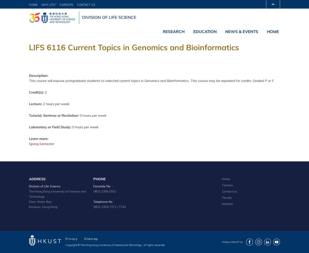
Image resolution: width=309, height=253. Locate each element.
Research (174, 31)
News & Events (241, 31)
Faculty (227, 197)
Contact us (229, 191)
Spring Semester (41, 144)
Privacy (71, 239)
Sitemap (91, 239)
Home (33, 4)
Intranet (227, 204)
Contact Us (86, 4)
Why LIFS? (48, 4)
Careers (66, 4)
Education (205, 31)
